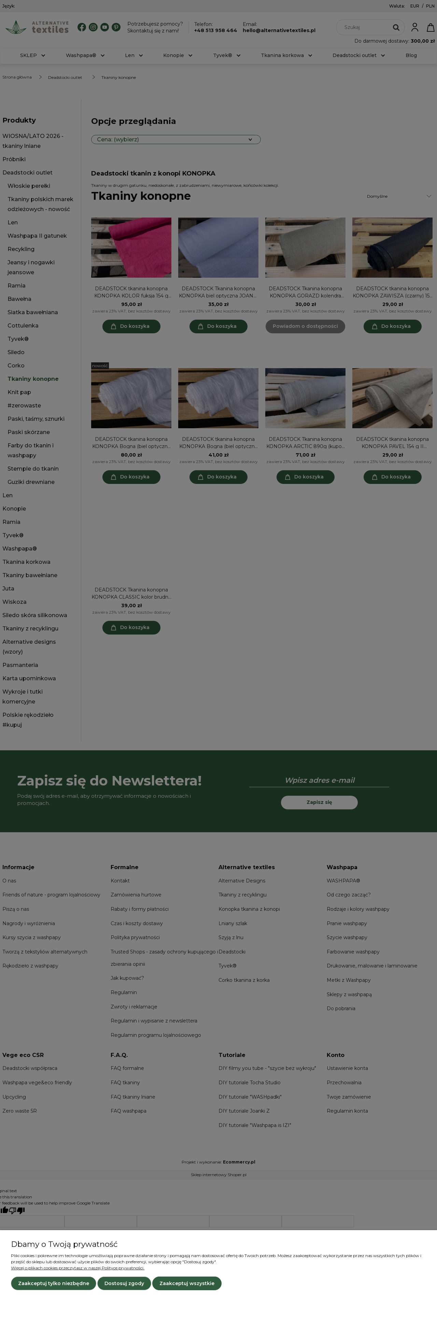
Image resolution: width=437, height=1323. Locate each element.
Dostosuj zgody (124, 1283)
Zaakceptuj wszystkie (186, 1283)
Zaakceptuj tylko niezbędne (53, 1283)
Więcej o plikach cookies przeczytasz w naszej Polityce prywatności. (77, 1267)
